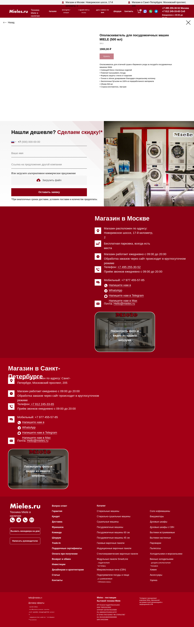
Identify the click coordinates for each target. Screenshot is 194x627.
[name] (49, 153)
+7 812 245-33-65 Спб (173, 11)
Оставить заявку (49, 192)
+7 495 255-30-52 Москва (175, 8)
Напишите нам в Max (123, 300)
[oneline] (49, 165)
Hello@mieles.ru (124, 303)
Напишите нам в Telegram (126, 295)
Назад (11, 22)
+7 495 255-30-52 (129, 267)
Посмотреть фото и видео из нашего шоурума (125, 335)
